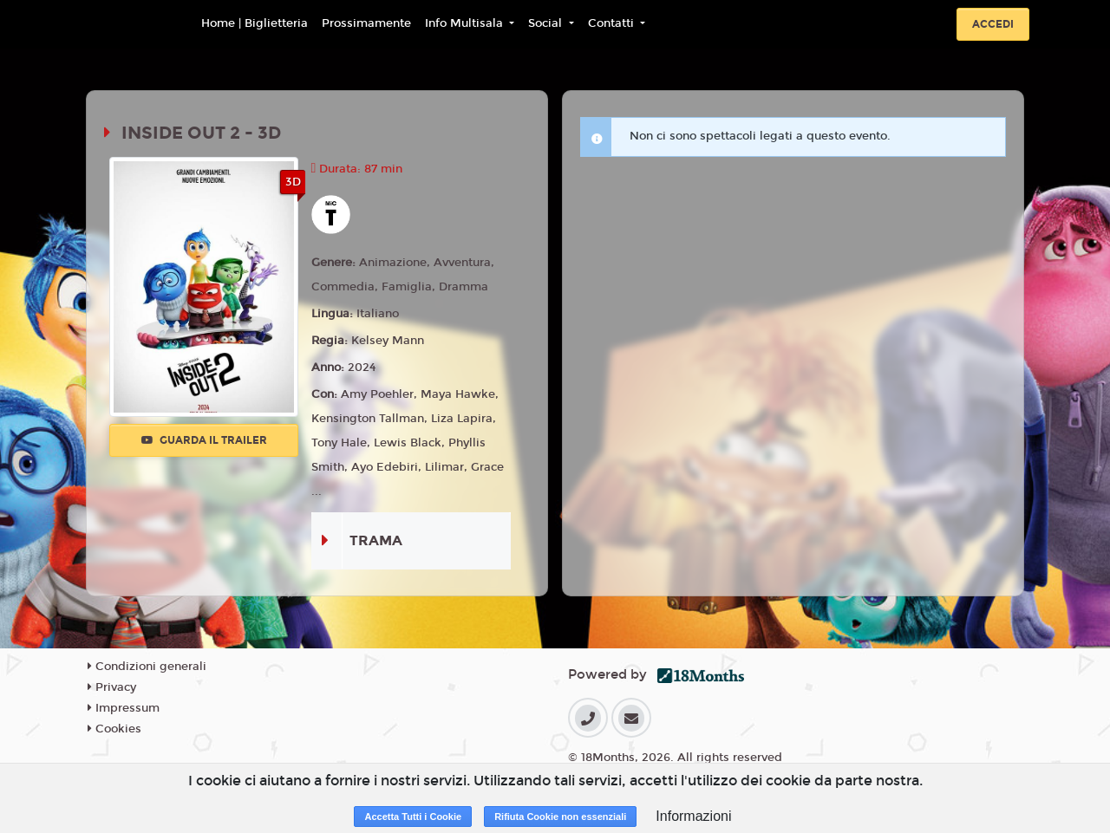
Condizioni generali (147, 667)
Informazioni (693, 816)
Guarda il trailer (204, 440)
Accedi (993, 24)
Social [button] (546, 23)
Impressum (124, 708)
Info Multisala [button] (465, 23)
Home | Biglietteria (254, 23)
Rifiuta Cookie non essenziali (560, 816)
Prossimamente (366, 23)
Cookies (114, 729)
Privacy (112, 687)
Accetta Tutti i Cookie (412, 816)
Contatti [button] (612, 23)
